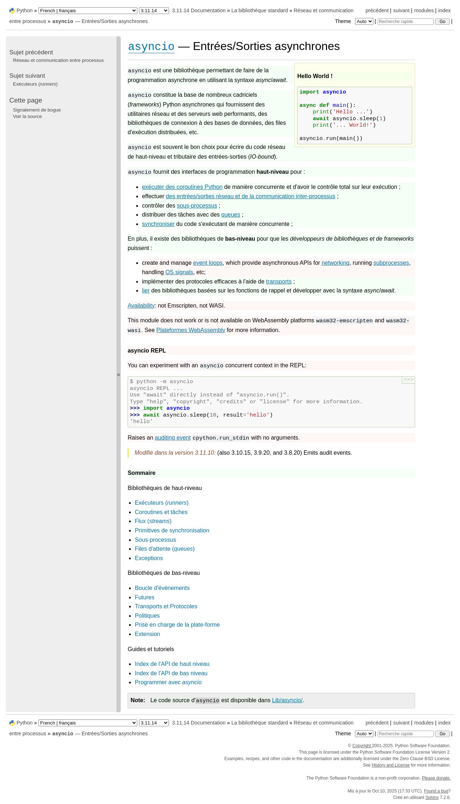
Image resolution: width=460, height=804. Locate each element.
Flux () (153, 521)
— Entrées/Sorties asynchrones (100, 21)
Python (25, 10)
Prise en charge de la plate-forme (177, 625)
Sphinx (432, 797)
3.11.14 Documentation (199, 10)
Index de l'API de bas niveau (171, 673)
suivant (401, 10)
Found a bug (436, 791)
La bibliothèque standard (259, 10)
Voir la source (27, 116)
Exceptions (149, 558)
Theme (354, 21)
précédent (376, 10)
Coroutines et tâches (161, 512)
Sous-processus (155, 540)
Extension (147, 634)
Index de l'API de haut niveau (172, 664)
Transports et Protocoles (166, 606)
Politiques (147, 616)
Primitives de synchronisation (172, 530)
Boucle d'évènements (162, 588)
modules (423, 10)
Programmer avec (168, 682)
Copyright (362, 745)
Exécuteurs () (161, 503)
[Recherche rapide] (406, 21)
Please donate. (436, 778)
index (444, 10)
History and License (391, 765)
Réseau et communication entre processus (58, 60)
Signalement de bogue (37, 110)
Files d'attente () (165, 549)
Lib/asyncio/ (287, 700)
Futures (144, 597)
